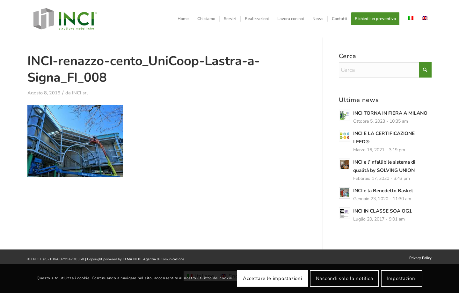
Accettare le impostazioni (272, 278)
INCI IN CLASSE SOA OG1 (382, 211)
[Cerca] (385, 70)
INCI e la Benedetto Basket (383, 190)
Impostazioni (401, 278)
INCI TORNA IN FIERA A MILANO (390, 113)
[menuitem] (183, 18)
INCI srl (80, 93)
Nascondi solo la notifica (344, 278)
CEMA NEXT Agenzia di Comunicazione (153, 259)
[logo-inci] (65, 18)
